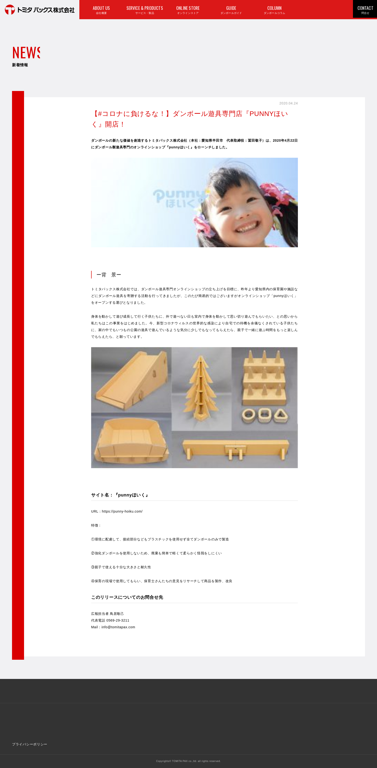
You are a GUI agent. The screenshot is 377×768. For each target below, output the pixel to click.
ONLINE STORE (187, 10)
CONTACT (365, 10)
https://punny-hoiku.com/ (122, 511)
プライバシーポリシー (29, 744)
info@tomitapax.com (118, 627)
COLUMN (273, 10)
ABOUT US (100, 10)
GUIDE (230, 10)
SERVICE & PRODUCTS (144, 10)
